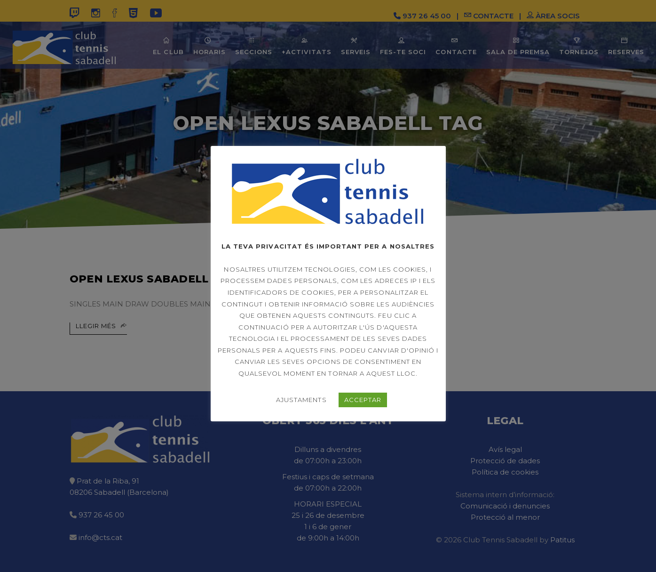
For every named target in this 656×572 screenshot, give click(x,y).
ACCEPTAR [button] (362, 399)
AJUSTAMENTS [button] (301, 399)
